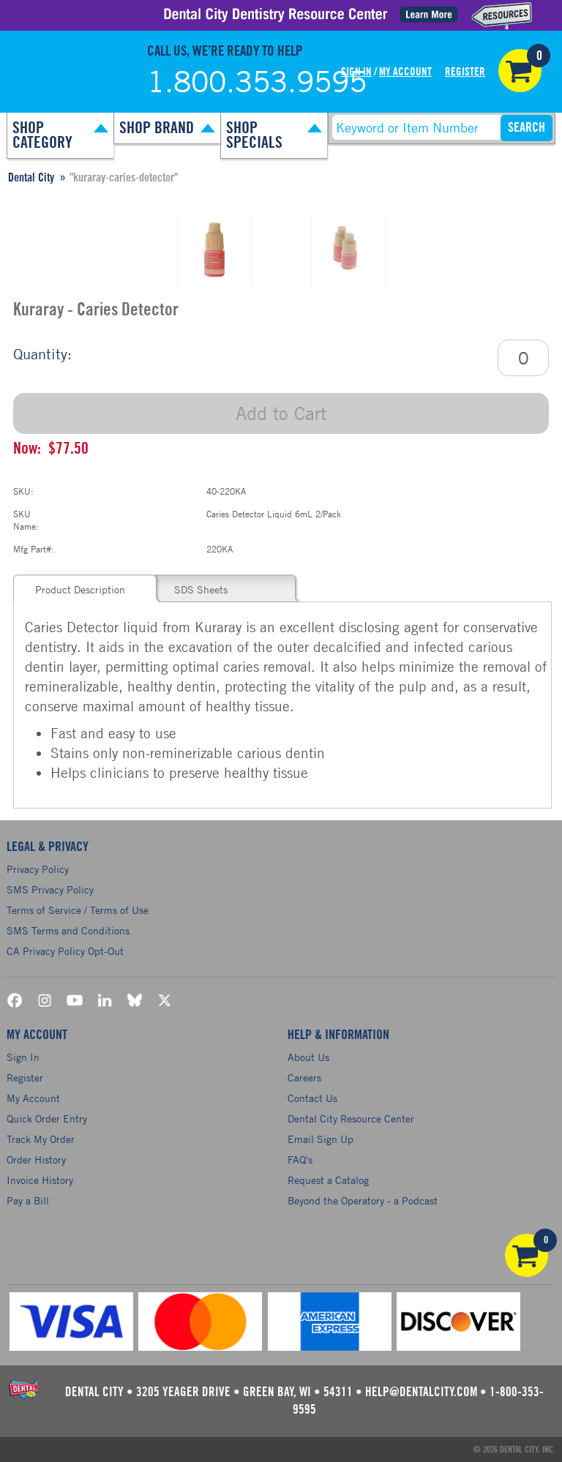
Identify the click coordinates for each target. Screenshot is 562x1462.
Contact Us (312, 1098)
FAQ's (300, 1159)
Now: (27, 449)
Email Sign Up (320, 1139)
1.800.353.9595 (257, 81)
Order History (36, 1159)
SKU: (23, 491)
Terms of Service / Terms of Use (78, 910)
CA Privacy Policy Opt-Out (65, 951)
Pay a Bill (28, 1200)
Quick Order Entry (47, 1118)
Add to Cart (281, 413)
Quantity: (42, 354)
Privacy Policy (38, 869)
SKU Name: (26, 520)
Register (465, 72)
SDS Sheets (201, 589)
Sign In (356, 72)
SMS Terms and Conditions (68, 930)
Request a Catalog (328, 1180)
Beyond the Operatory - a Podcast (363, 1200)
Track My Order (41, 1139)
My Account (405, 72)
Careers (304, 1077)
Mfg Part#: (33, 549)
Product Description (80, 589)
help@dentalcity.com (421, 1392)
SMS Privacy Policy (50, 889)
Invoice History (40, 1180)
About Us (308, 1057)
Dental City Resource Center (351, 1118)
